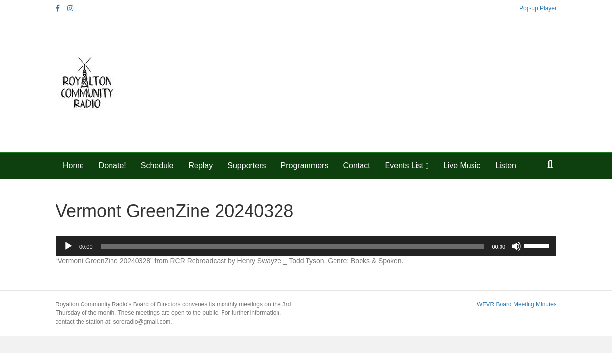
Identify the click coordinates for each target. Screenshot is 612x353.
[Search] (549, 164)
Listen (505, 165)
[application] (306, 246)
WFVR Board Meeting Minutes (516, 304)
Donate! (112, 165)
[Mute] (516, 246)
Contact (356, 165)
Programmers (305, 165)
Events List (404, 165)
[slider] (292, 246)
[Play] (68, 246)
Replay (200, 165)
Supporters (246, 165)
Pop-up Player (537, 8)
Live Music (462, 165)
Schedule (157, 165)
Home (73, 165)
